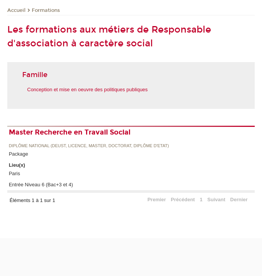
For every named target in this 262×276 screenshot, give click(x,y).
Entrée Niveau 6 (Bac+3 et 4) (41, 184)
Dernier (239, 199)
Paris (14, 173)
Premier (156, 199)
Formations (46, 10)
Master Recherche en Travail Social (69, 132)
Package (18, 154)
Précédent (183, 199)
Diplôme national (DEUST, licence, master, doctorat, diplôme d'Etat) (89, 146)
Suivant (216, 199)
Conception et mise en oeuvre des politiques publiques (87, 89)
